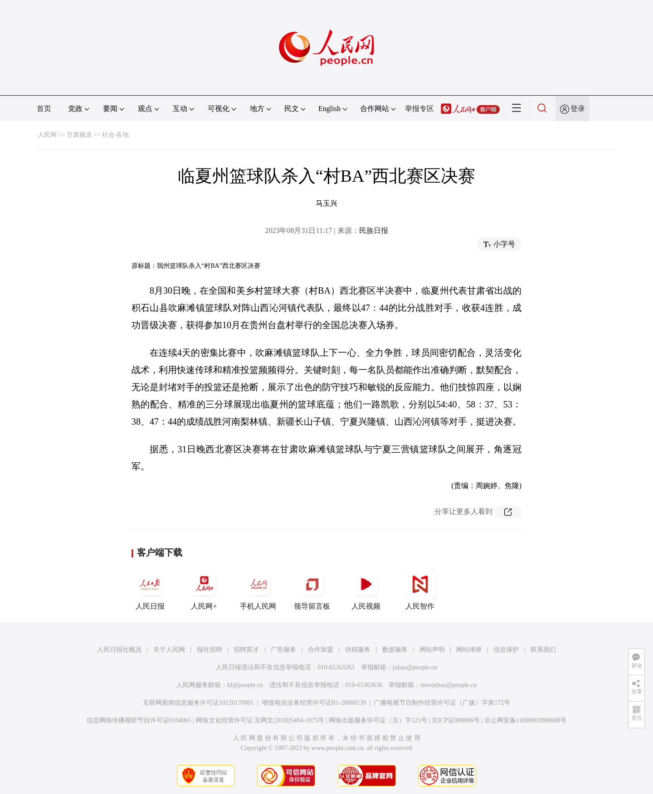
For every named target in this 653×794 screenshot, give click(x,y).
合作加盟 (320, 649)
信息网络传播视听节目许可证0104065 (139, 720)
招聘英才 (246, 649)
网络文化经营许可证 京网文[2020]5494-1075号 (260, 720)
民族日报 (373, 230)
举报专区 (419, 108)
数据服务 (395, 649)
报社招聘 (209, 649)
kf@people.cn (245, 685)
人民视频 (366, 589)
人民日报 (150, 589)
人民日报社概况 (119, 649)
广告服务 (283, 649)
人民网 (47, 134)
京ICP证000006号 (456, 720)
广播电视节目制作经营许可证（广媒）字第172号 (442, 702)
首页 (44, 108)
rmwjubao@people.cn (448, 685)
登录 (577, 108)
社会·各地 (115, 134)
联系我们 (543, 649)
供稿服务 (357, 649)
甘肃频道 (79, 134)
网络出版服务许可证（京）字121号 (378, 720)
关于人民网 (169, 649)
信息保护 (506, 649)
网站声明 (432, 649)
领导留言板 (312, 589)
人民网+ (204, 589)
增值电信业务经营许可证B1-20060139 (314, 702)
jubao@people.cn (415, 667)
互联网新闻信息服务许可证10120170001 (198, 702)
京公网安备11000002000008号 (525, 720)
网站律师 (469, 649)
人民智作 (420, 589)
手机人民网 (258, 589)
